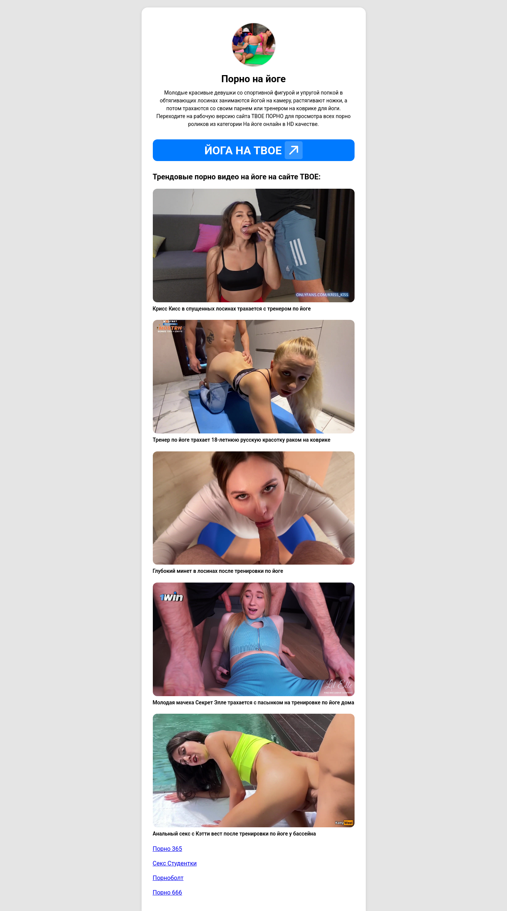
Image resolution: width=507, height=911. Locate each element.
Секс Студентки (175, 863)
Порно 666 (167, 892)
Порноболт (168, 877)
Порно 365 (167, 848)
